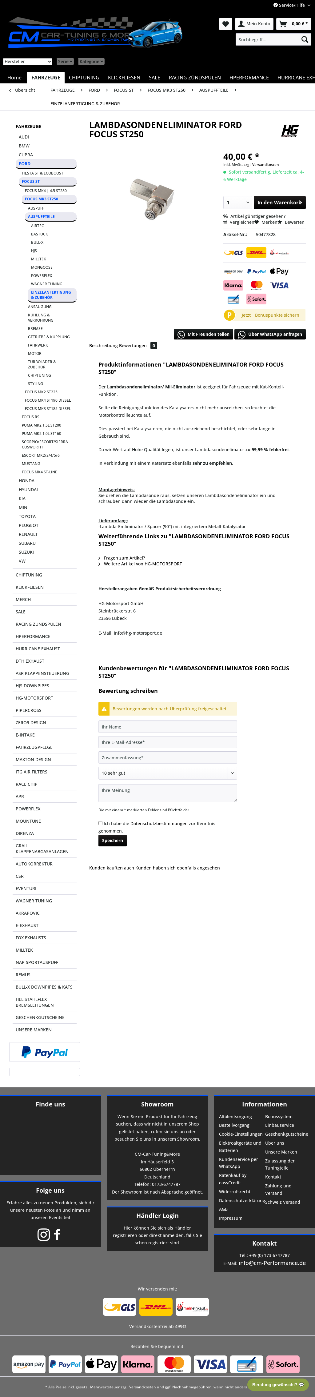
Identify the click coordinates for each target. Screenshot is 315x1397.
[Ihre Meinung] (167, 793)
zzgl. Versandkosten (261, 164)
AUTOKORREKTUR (34, 864)
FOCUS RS (30, 417)
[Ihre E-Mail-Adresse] (167, 742)
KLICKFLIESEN (30, 587)
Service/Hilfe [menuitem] (289, 5)
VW (22, 561)
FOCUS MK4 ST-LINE (39, 472)
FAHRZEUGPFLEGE (34, 747)
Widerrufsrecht (234, 1191)
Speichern (112, 840)
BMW (24, 146)
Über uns (274, 1143)
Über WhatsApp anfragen (270, 334)
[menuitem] (273, 39)
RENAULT (28, 534)
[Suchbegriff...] (273, 39)
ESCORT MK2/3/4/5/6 (41, 455)
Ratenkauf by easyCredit (232, 1179)
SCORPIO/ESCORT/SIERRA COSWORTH (45, 444)
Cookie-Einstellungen (241, 1134)
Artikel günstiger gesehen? (254, 216)
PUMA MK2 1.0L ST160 (41, 433)
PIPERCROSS (29, 710)
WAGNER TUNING (46, 284)
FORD (24, 164)
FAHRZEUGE (28, 126)
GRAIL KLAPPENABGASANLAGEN (42, 848)
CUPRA (26, 155)
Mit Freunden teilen (203, 334)
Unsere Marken (281, 1152)
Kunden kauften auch (111, 868)
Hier (128, 1228)
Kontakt (273, 1177)
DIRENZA (25, 833)
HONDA (26, 481)
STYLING (35, 383)
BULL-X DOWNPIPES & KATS (44, 987)
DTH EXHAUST (30, 661)
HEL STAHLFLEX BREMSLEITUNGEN (35, 1002)
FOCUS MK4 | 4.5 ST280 (46, 190)
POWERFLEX (41, 275)
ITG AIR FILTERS (31, 772)
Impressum (230, 1218)
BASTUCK (39, 234)
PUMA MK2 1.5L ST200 (41, 425)
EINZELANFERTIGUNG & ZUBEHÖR (51, 295)
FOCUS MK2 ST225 (41, 392)
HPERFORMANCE (33, 636)
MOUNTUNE (28, 821)
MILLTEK (38, 259)
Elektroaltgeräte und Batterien (240, 1146)
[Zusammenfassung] (167, 757)
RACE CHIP (27, 784)
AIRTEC (37, 225)
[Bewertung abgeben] (167, 773)
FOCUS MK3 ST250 (41, 199)
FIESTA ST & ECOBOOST (42, 173)
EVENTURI (26, 888)
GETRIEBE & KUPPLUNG (49, 336)
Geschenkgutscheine (286, 1134)
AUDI (24, 137)
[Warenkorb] (293, 24)
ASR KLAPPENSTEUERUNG (42, 673)
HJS (34, 250)
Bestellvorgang (234, 1125)
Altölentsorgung (235, 1116)
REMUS (23, 974)
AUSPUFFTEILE (41, 216)
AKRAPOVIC (28, 913)
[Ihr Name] (167, 727)
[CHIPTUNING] (84, 77)
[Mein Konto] (254, 24)
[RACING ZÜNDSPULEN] (195, 77)
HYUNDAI (28, 489)
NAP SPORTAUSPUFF (37, 962)
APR (20, 796)
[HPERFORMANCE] (249, 77)
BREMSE (35, 328)
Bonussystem (279, 1116)
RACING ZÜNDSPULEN (38, 624)
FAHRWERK (38, 345)
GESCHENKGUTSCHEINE (40, 1017)
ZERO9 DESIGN (31, 722)
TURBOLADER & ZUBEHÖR (42, 364)
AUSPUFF (36, 208)
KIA (22, 498)
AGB (223, 1209)
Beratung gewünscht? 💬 (278, 1384)
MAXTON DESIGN (33, 759)
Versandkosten (142, 1387)
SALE (21, 612)
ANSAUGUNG (40, 306)
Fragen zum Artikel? (121, 558)
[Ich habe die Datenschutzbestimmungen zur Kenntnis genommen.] (100, 823)
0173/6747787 (166, 1184)
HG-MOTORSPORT (34, 698)
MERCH (23, 599)
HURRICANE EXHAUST (38, 649)
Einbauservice (279, 1125)
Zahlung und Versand (278, 1189)
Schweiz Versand (282, 1202)
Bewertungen (138, 345)
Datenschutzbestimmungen (159, 823)
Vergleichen (238, 222)
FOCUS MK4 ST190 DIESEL (48, 400)
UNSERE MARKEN (34, 1030)
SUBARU (27, 543)
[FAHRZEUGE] (46, 77)
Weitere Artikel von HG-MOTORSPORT (140, 564)
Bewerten (291, 222)
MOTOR (35, 353)
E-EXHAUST (27, 925)
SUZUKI (26, 552)
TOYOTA (27, 516)
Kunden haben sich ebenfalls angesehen (177, 868)
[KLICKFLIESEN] (124, 77)
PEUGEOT (28, 525)
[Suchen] (304, 39)
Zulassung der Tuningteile (280, 1164)
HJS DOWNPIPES (32, 685)
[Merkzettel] (225, 24)
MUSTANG (31, 463)
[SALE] (155, 77)
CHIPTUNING (39, 375)
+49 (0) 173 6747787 (269, 1255)
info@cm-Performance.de (272, 1263)
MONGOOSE (42, 267)
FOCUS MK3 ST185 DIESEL (48, 408)
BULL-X (37, 242)
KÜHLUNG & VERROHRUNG (41, 317)
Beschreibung (103, 345)
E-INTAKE (25, 735)
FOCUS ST (31, 181)
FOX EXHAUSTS (31, 938)
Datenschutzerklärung (241, 1200)
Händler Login (157, 1215)
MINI (24, 507)
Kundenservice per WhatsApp (238, 1163)
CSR (20, 876)
